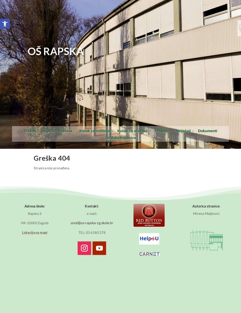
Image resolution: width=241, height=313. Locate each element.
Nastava (65, 131)
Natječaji (183, 131)
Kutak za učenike (132, 131)
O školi (30, 131)
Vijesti (48, 131)
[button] (5, 24)
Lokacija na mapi (34, 232)
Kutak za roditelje (94, 131)
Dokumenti (207, 131)
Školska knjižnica (120, 138)
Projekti (162, 131)
